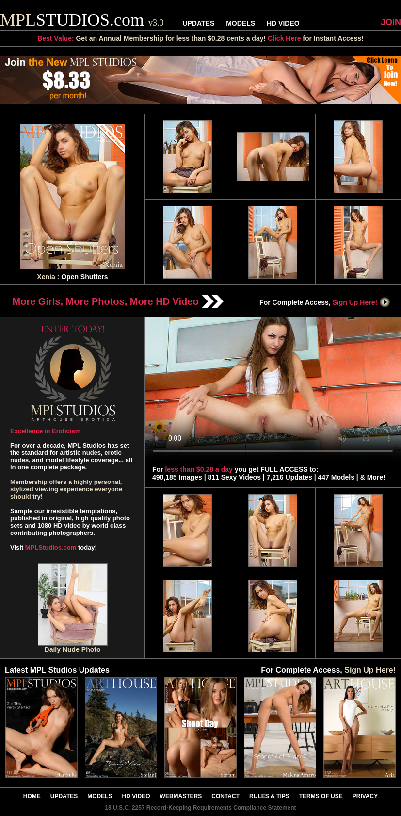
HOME (32, 796)
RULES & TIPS (269, 796)
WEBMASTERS (181, 796)
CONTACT (225, 796)
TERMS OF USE (321, 796)
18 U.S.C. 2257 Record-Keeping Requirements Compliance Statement (200, 807)
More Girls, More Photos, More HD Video (118, 301)
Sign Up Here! (362, 302)
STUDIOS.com (82, 20)
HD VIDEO (283, 23)
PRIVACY (365, 796)
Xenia (46, 277)
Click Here (284, 38)
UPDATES (198, 23)
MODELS (240, 23)
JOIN (391, 22)
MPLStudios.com (50, 547)
